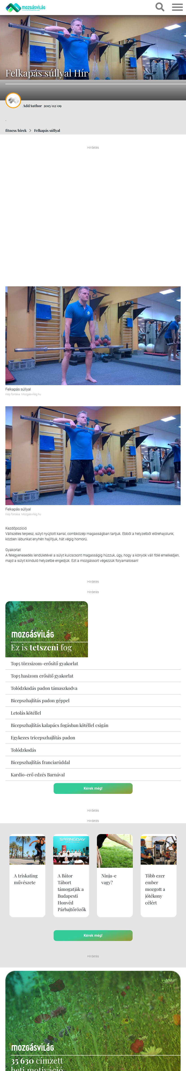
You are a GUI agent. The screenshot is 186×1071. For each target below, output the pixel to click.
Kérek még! (93, 788)
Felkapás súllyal (47, 130)
